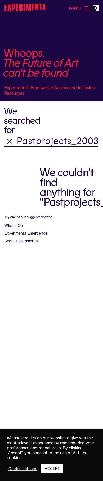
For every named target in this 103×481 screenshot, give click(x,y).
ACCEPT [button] (52, 468)
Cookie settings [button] (22, 468)
